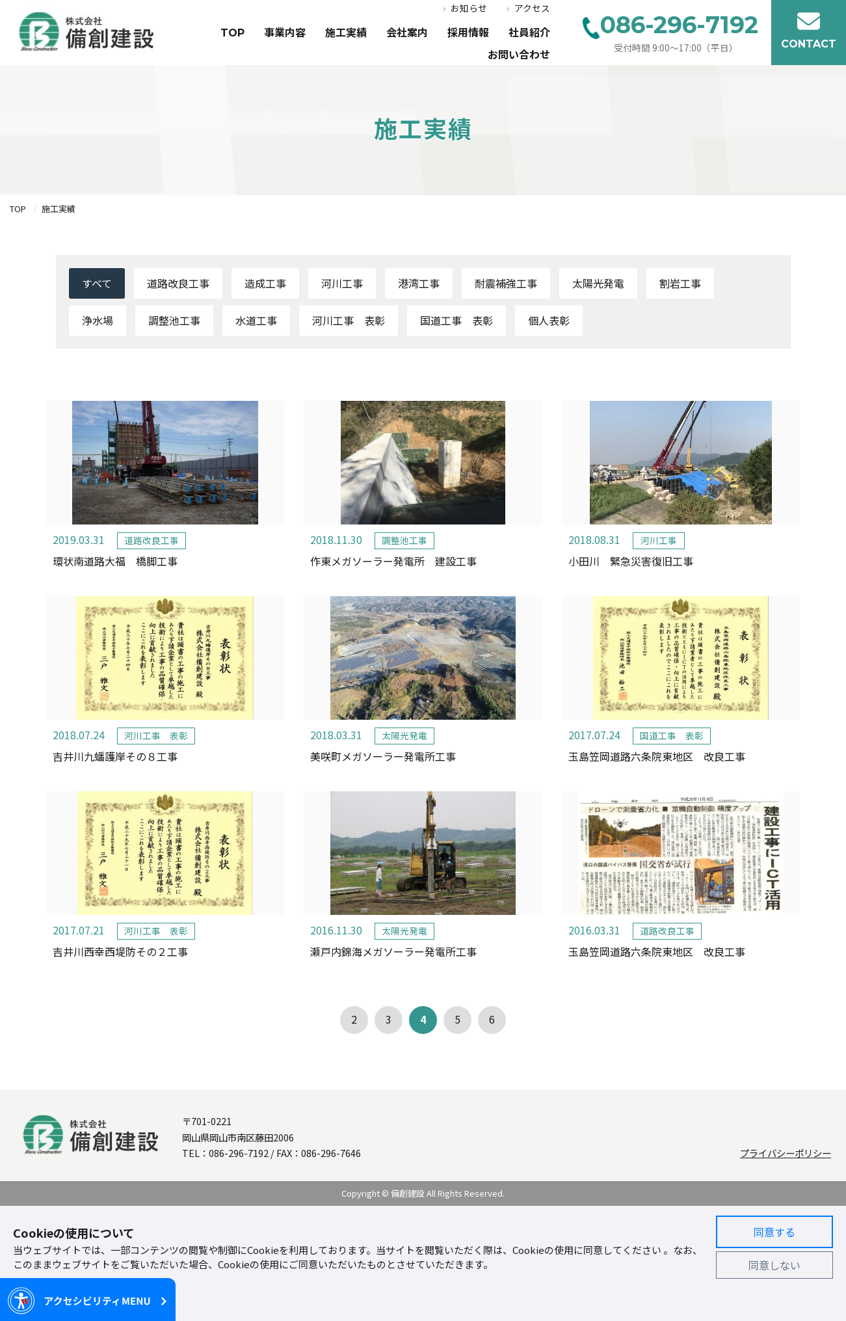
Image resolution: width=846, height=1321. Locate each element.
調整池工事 (174, 320)
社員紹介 (529, 33)
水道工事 (256, 320)
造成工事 (265, 283)
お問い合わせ (519, 55)
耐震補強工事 (506, 283)
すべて (97, 283)
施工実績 (346, 33)
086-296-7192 (239, 1153)
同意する (774, 1232)
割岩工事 (680, 283)
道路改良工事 (178, 283)
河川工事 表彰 (348, 320)
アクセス (532, 8)
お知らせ (469, 8)
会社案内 (407, 33)
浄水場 (97, 320)
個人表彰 (549, 320)
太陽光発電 (598, 283)
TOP (232, 33)
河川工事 (342, 283)
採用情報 (468, 33)
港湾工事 (419, 283)
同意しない (774, 1265)
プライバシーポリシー (785, 1153)
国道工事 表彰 (456, 320)
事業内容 (285, 33)
